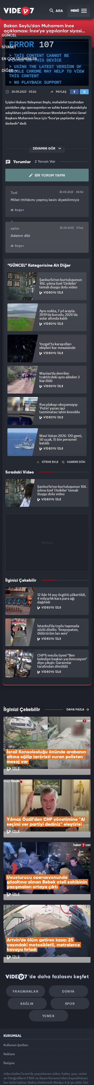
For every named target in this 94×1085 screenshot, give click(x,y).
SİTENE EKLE (47, 461)
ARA (56, 11)
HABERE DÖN (73, 461)
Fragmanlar (27, 949)
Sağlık (28, 963)
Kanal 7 (8, 1068)
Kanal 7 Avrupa (41, 1068)
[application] (47, 62)
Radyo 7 (24, 1068)
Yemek (48, 977)
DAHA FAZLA (77, 709)
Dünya (67, 949)
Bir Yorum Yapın (47, 175)
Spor (68, 963)
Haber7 (78, 1068)
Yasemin (48, 1077)
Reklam (9, 1017)
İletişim (9, 1027)
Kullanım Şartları (15, 1006)
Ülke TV (55, 1068)
